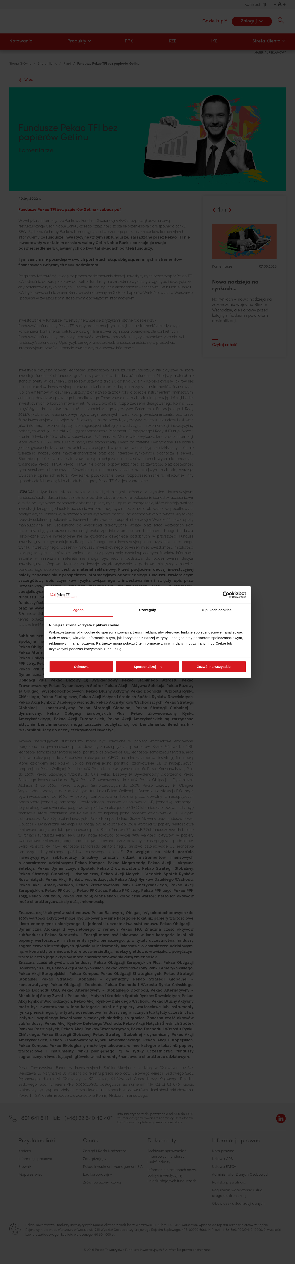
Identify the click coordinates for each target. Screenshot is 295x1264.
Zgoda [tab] (78, 610)
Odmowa (81, 667)
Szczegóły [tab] (147, 610)
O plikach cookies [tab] (216, 610)
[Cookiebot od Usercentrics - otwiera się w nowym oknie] (226, 594)
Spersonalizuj (148, 667)
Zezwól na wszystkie (214, 667)
